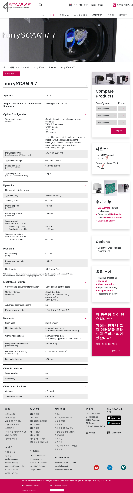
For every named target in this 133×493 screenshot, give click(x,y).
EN (80, 5)
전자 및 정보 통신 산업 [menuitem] (64, 417)
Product (122, 103)
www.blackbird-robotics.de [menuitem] (65, 462)
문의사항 (116, 351)
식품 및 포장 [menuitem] (60, 421)
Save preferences (29, 490)
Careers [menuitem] (97, 15)
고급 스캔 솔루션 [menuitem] (12, 424)
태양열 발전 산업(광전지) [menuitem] (65, 432)
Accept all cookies (58, 490)
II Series (52, 67)
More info (108, 481)
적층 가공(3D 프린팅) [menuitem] (38, 421)
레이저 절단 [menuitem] (35, 432)
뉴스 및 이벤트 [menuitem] (80, 15)
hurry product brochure (105, 156)
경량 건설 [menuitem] (58, 424)
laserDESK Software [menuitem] (38, 463)
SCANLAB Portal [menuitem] (12, 473)
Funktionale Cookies (60, 486)
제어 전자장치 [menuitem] (11, 435)
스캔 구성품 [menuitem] (10, 417)
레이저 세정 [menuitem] (35, 435)
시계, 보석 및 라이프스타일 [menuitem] (66, 446)
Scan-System (102, 103)
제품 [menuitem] (52, 15)
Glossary (116, 433)
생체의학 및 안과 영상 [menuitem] (39, 442)
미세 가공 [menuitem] (34, 417)
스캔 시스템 (23, 67)
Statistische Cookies (32, 486)
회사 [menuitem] (43, 15)
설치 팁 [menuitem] (8, 455)
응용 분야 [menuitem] (64, 15)
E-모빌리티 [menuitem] (59, 435)
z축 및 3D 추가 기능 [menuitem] (13, 421)
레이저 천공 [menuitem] (35, 424)
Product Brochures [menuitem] (37, 455)
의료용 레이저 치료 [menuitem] (38, 439)
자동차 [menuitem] (57, 414)
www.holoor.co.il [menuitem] (61, 466)
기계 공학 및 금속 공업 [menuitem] (64, 428)
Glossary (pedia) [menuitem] (14, 466)
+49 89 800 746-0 (109, 344)
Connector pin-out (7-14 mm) (107, 165)
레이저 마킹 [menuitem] (35, 414)
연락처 (92, 433)
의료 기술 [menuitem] (58, 439)
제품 (12, 67)
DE (75, 5)
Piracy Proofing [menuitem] (11, 463)
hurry (39, 67)
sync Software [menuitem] (38, 466)
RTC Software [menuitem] (36, 459)
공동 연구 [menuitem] (58, 449)
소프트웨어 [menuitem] (9, 428)
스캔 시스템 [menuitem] (10, 414)
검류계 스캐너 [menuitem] (11, 439)
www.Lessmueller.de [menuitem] (63, 469)
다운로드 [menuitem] (123, 15)
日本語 (93, 5)
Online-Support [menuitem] (11, 459)
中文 (86, 5)
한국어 (101, 5)
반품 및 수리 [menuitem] (10, 452)
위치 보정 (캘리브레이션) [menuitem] (15, 432)
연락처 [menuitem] (111, 15)
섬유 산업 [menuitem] (58, 442)
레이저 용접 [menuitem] (35, 428)
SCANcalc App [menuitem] (11, 470)
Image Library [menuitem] (35, 470)
